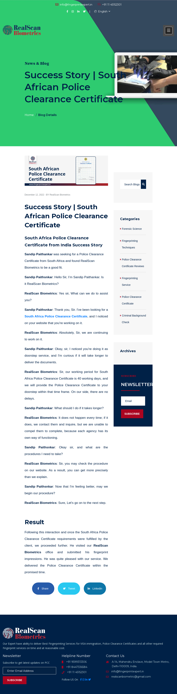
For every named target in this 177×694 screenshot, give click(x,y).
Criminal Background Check (134, 319)
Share (43, 588)
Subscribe (14, 680)
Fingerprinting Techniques (130, 244)
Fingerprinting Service (130, 281)
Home (29, 115)
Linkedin (95, 588)
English (100, 11)
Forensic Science (132, 228)
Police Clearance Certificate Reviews (133, 263)
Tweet (69, 588)
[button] (168, 30)
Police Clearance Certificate (132, 300)
